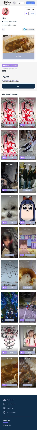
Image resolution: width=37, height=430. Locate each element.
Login (30, 3)
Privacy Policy (15, 80)
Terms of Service (5, 80)
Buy (18, 86)
